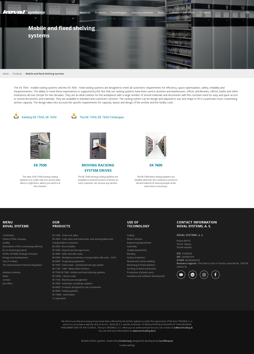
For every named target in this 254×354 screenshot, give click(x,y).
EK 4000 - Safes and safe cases (67, 253)
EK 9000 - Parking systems (65, 290)
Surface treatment (136, 257)
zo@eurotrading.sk (183, 327)
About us (84, 12)
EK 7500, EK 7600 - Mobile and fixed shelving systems (78, 272)
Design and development (15, 257)
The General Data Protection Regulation (22, 264)
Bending (131, 253)
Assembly (132, 246)
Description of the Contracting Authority (23, 246)
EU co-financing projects (15, 250)
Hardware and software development (146, 276)
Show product (40, 196)
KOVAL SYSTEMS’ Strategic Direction (20, 253)
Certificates (8, 235)
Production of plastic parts (140, 272)
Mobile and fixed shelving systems (45, 73)
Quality (6, 242)
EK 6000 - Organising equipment (68, 261)
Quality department (137, 250)
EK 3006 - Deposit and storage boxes (70, 250)
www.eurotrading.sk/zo (144, 330)
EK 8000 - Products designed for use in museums (76, 287)
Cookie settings (127, 345)
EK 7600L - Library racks (64, 276)
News (161, 12)
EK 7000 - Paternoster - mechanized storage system (78, 264)
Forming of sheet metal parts (141, 268)
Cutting (130, 235)
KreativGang (125, 340)
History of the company (14, 239)
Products (100, 12)
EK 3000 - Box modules (63, 246)
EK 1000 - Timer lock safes (65, 235)
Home (6, 73)
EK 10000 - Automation (63, 294)
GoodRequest (165, 340)
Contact (174, 12)
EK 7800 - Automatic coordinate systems (72, 283)
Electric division (134, 239)
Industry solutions (142, 12)
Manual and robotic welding (141, 261)
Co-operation (59, 298)
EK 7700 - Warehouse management (69, 279)
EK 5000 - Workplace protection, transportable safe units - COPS (84, 257)
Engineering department (139, 242)
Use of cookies (10, 261)
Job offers (189, 12)
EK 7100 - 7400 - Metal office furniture (70, 268)
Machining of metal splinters (141, 264)
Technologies (118, 12)
